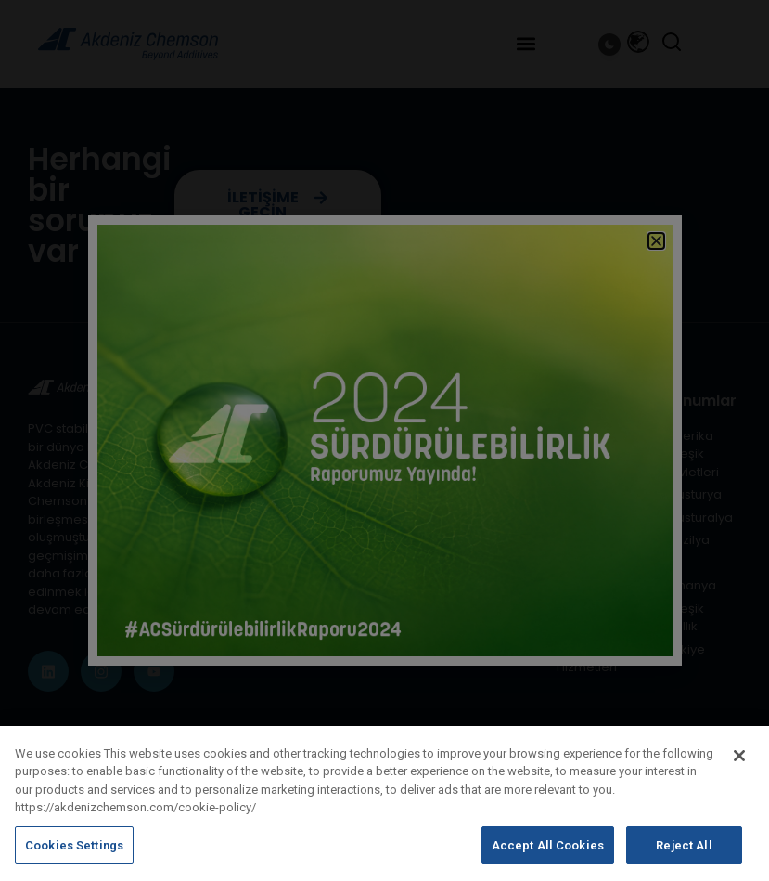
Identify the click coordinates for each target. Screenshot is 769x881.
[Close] (739, 765)
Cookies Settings (74, 856)
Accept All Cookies (548, 856)
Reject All (683, 856)
